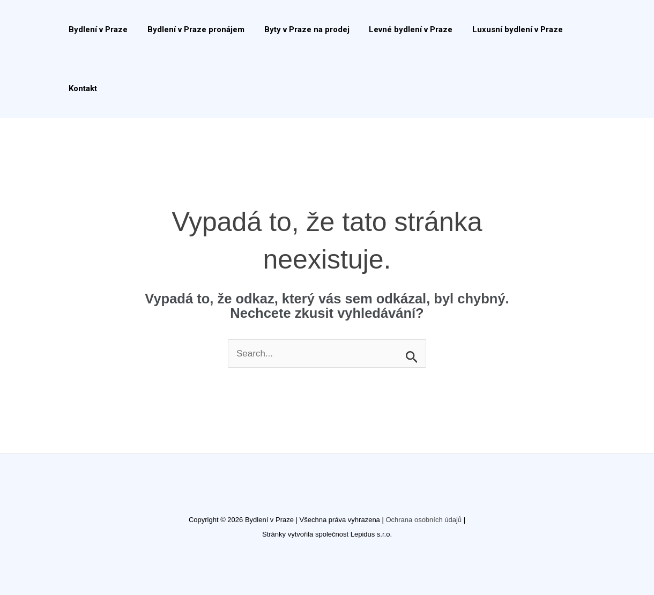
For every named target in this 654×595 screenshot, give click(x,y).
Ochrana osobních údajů (423, 520)
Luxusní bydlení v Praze (501, 29)
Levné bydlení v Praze (398, 29)
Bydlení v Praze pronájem (190, 29)
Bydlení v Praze (96, 29)
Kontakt (81, 88)
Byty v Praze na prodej (297, 29)
